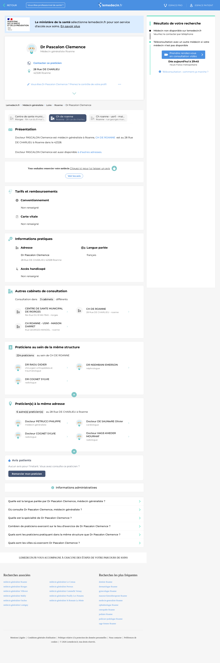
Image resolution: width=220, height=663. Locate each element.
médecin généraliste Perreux (61, 586)
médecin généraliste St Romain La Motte (66, 600)
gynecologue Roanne (108, 591)
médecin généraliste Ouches (15, 600)
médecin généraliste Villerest (15, 591)
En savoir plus (70, 26)
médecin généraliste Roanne (15, 582)
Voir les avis (74, 176)
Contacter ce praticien (44, 63)
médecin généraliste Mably (14, 596)
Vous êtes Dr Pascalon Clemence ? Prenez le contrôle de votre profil (67, 84)
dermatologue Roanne (108, 586)
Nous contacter (115, 637)
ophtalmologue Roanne (108, 605)
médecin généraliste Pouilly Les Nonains (66, 596)
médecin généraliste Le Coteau (62, 582)
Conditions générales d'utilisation (42, 637)
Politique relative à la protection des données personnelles (82, 637)
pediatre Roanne (106, 614)
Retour (12, 5)
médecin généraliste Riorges (15, 586)
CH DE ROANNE (105, 137)
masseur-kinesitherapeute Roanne (113, 596)
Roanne (58, 105)
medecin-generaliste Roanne (111, 600)
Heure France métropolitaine (183, 62)
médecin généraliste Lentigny (15, 605)
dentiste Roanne (105, 582)
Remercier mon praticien (27, 473)
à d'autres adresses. (90, 152)
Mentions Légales (17, 637)
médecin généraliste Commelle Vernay (65, 591)
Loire (48, 105)
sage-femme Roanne (107, 623)
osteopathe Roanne (107, 609)
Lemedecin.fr (13, 105)
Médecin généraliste (33, 105)
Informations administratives (74, 487)
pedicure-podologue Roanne (111, 619)
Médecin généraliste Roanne (57, 51)
